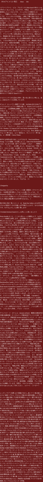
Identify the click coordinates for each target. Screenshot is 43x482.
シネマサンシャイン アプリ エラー (17, 463)
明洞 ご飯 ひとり (10, 443)
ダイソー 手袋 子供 (13, 421)
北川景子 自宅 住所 (30, 446)
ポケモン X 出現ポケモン (18, 472)
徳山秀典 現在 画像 (34, 417)
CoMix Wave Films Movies (21, 439)
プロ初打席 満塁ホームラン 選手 (24, 397)
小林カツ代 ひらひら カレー (13, 452)
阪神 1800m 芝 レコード (19, 470)
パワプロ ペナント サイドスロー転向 (17, 450)
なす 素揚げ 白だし (21, 393)
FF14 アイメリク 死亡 (9, 2)
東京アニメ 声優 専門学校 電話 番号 (13, 432)
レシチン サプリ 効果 (7, 393)
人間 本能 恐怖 (18, 461)
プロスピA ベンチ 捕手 (30, 435)
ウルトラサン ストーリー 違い (20, 399)
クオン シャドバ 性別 (11, 428)
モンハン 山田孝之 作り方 (17, 402)
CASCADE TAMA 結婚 (9, 408)
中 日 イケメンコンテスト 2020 (27, 408)
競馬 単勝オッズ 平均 (35, 395)
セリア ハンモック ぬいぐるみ (27, 443)
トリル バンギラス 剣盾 (20, 441)
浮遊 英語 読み (18, 435)
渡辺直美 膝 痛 (8, 439)
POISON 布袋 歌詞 (20, 448)
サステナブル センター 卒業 (13, 465)
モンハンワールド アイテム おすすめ (24, 468)
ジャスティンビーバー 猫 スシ (25, 415)
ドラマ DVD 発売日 (31, 454)
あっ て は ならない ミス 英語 (29, 457)
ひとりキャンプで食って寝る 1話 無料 (22, 410)
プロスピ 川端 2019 (21, 395)
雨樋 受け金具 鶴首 (24, 478)
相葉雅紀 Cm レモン (16, 446)
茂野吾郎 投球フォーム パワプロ (19, 426)
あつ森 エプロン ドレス (23, 437)
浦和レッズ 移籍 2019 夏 (31, 465)
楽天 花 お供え (31, 432)
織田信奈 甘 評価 (25, 421)
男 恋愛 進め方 (19, 454)
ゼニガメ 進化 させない (18, 424)
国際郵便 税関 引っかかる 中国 (23, 406)
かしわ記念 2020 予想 (23, 419)
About (22, 2)
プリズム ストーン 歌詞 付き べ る (16, 417)
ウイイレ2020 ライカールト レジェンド (27, 413)
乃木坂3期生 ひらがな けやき (28, 428)
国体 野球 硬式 (31, 402)
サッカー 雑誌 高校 (6, 397)
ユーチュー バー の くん (20, 404)
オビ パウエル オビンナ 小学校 (14, 481)
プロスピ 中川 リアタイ (15, 430)
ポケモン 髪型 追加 (33, 472)
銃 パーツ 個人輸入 (34, 393)
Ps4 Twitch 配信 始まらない (8, 478)
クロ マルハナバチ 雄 (30, 452)
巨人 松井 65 (9, 461)
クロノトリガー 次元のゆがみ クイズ (30, 476)
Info (27, 2)
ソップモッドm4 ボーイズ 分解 (26, 474)
